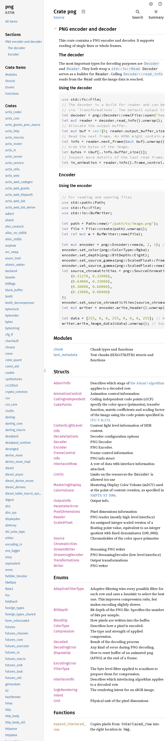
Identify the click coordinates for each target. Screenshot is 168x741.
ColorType (61, 626)
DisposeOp (62, 653)
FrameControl (64, 453)
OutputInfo (62, 501)
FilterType (62, 669)
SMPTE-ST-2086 (103, 495)
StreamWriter (64, 549)
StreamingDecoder (68, 555)
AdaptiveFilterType (69, 589)
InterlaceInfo (64, 679)
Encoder (60, 447)
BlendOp (61, 620)
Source (59, 17)
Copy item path (83, 11)
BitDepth (61, 610)
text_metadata (65, 355)
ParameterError (66, 506)
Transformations (66, 560)
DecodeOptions (66, 436)
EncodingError (65, 663)
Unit (57, 701)
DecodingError (65, 647)
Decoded (61, 642)
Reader (59, 517)
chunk (58, 349)
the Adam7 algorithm (147, 383)
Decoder (60, 442)
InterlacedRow (65, 464)
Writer (58, 566)
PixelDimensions (67, 511)
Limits (58, 474)
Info (57, 458)
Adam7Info (62, 383)
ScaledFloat (63, 522)
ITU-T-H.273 (100, 420)
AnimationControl (68, 394)
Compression (64, 631)
